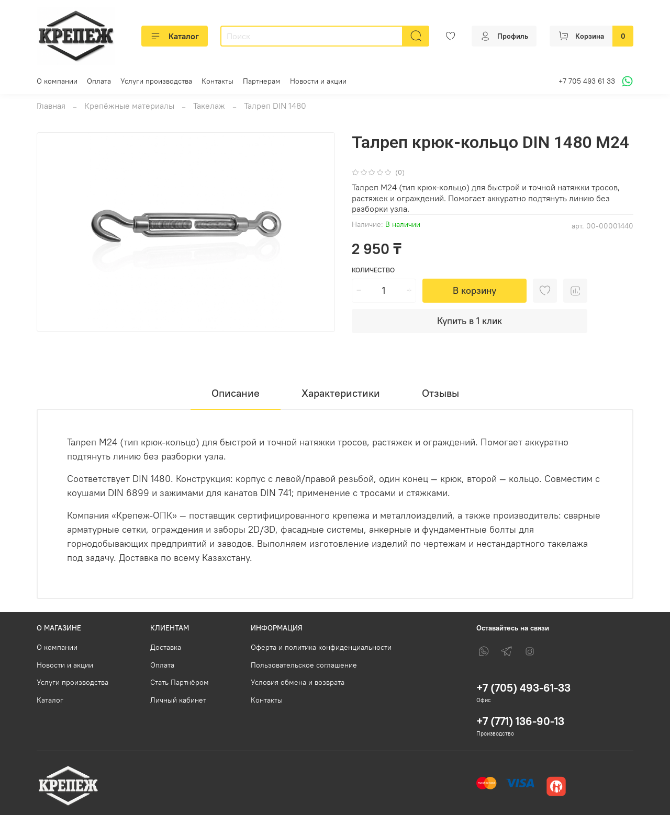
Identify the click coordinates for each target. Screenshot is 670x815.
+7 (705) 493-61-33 (523, 688)
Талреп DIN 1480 (275, 105)
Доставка (165, 647)
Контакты (217, 81)
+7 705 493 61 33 (587, 81)
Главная (51, 105)
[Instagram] (529, 651)
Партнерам (262, 81)
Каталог (174, 36)
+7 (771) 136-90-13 (520, 721)
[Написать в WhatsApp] (625, 81)
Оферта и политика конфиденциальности (321, 647)
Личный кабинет (178, 700)
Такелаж (209, 105)
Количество (373, 270)
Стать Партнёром (179, 682)
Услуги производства (156, 81)
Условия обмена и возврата (297, 682)
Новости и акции (318, 81)
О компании (57, 81)
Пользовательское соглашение (304, 665)
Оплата (99, 81)
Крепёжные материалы (129, 105)
